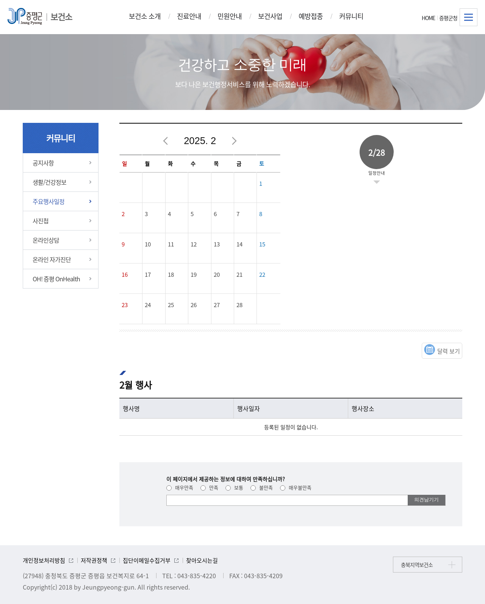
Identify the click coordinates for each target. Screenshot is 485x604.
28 (239, 305)
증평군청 (448, 17)
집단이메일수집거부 (147, 560)
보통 (234, 487)
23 (125, 305)
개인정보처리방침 (44, 560)
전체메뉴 (468, 17)
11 (171, 244)
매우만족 (179, 487)
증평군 (25, 16)
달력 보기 (448, 351)
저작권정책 (94, 560)
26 (194, 305)
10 (148, 244)
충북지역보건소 (417, 564)
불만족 (261, 487)
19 (194, 274)
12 (194, 244)
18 (171, 274)
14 (239, 244)
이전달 (166, 141)
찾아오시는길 (202, 560)
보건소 (61, 16)
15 (262, 244)
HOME (428, 17)
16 (125, 274)
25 (171, 305)
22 (262, 274)
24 (148, 305)
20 (217, 274)
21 (239, 274)
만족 (209, 487)
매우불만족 (295, 487)
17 (148, 274)
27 (217, 305)
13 (217, 244)
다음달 (234, 141)
